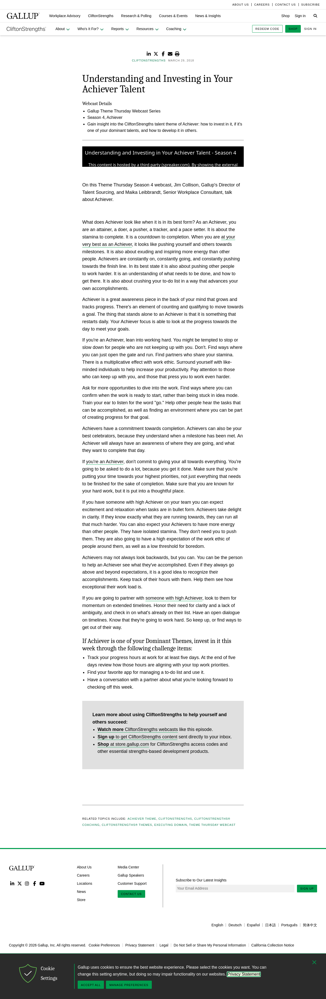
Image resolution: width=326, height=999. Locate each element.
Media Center (128, 867)
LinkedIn (12, 883)
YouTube (42, 883)
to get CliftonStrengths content (137, 736)
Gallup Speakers (131, 875)
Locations (84, 883)
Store (81, 899)
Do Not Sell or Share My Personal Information (210, 945)
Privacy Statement (139, 945)
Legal (163, 945)
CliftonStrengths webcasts (138, 729)
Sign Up (307, 888)
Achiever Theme (142, 818)
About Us (84, 867)
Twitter (19, 883)
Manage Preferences (128, 985)
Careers (83, 875)
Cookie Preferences (104, 945)
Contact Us (131, 893)
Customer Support (132, 883)
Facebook (34, 883)
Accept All (91, 985)
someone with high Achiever (173, 598)
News (81, 892)
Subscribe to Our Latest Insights (201, 880)
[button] (64, 15)
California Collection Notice (272, 945)
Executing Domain (170, 824)
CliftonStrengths (175, 818)
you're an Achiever (105, 461)
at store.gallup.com (123, 744)
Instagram (27, 883)
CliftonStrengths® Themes (127, 824)
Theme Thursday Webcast (212, 824)
